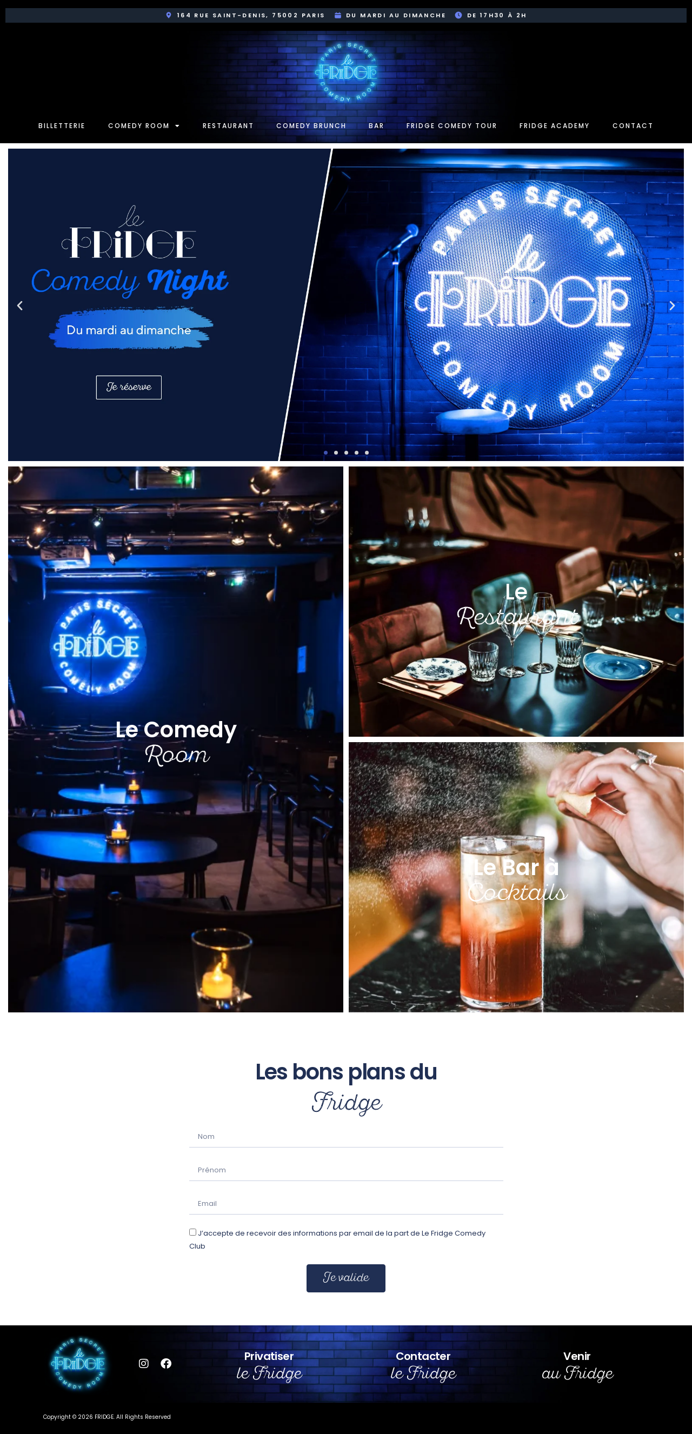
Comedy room (144, 125)
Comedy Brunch (311, 125)
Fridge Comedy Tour (452, 125)
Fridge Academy (555, 125)
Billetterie (61, 125)
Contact (633, 125)
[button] (20, 305)
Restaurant (228, 125)
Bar (376, 125)
